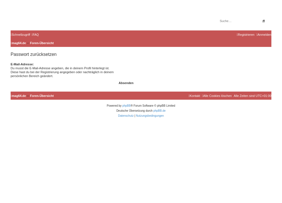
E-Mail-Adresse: (22, 64)
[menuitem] (35, 34)
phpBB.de (159, 110)
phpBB (126, 105)
